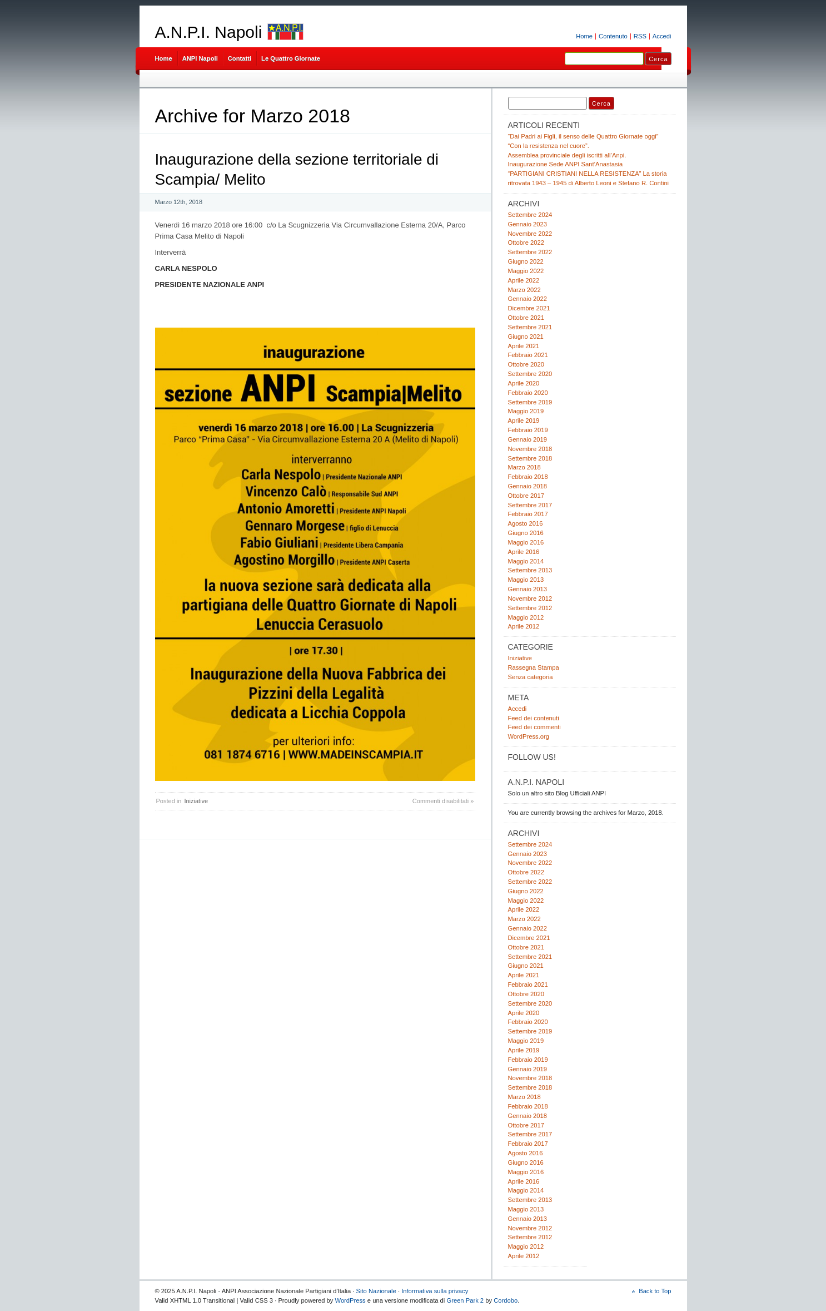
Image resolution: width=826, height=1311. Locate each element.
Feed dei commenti (534, 727)
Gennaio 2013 (527, 589)
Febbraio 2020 (528, 392)
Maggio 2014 (526, 561)
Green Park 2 (465, 1300)
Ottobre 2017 (526, 495)
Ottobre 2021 (526, 317)
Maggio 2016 (526, 542)
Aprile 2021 (524, 346)
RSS (640, 36)
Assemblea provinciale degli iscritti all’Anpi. (567, 155)
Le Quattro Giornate (290, 58)
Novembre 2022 (530, 233)
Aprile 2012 (524, 626)
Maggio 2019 (526, 411)
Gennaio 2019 (527, 439)
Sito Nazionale (376, 1291)
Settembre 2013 (530, 570)
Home (584, 36)
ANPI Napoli (200, 58)
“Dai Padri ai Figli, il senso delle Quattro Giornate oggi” (583, 136)
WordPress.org (529, 736)
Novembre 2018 (530, 449)
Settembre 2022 (530, 252)
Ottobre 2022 (526, 242)
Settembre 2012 (530, 608)
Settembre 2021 (530, 327)
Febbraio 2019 (528, 430)
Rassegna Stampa (533, 667)
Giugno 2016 (526, 533)
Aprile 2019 (524, 420)
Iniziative (196, 801)
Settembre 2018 (530, 458)
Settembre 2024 (530, 214)
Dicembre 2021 (529, 308)
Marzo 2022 (524, 289)
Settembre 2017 (530, 505)
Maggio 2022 (526, 271)
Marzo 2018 (524, 467)
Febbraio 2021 (528, 355)
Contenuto (613, 36)
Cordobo (506, 1300)
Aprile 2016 (524, 551)
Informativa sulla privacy (434, 1291)
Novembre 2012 (530, 598)
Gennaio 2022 (527, 298)
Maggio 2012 (526, 617)
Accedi (662, 36)
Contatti (239, 58)
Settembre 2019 (530, 402)
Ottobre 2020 (526, 364)
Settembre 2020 (530, 373)
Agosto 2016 (525, 523)
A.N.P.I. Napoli (208, 32)
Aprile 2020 (524, 383)
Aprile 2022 (524, 280)
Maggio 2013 (526, 579)
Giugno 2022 (526, 261)
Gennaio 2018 (527, 486)
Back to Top (655, 1291)
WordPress (350, 1300)
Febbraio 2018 (528, 476)
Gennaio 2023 (527, 224)
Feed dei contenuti (533, 718)
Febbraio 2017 (528, 514)
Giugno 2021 (526, 336)
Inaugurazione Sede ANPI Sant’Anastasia (565, 164)
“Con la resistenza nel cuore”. (548, 145)
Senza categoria (530, 677)
